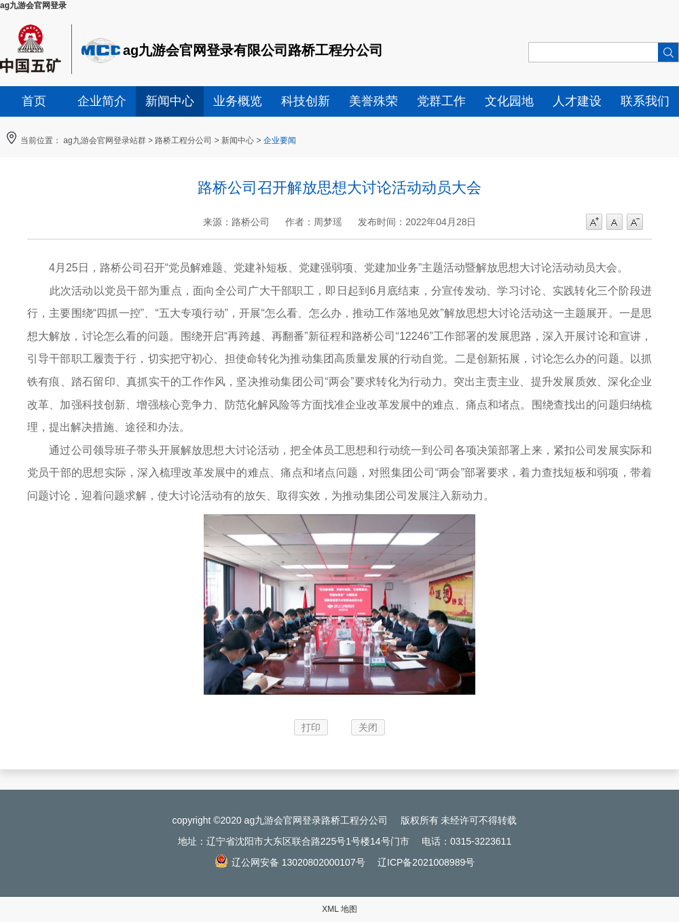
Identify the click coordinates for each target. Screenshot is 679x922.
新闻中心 (169, 101)
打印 (310, 727)
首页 (34, 101)
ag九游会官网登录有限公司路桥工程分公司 (253, 50)
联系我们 (645, 101)
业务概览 (237, 101)
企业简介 (101, 101)
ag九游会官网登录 (33, 5)
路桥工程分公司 (183, 140)
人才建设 (577, 101)
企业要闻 (279, 140)
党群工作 (441, 101)
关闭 (368, 727)
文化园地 (509, 101)
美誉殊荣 (373, 101)
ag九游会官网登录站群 (104, 140)
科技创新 (305, 101)
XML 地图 (339, 909)
